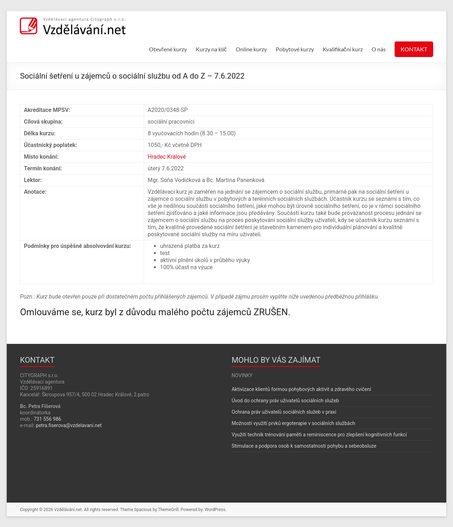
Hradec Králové (167, 156)
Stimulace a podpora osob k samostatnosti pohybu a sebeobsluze (303, 446)
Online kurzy (251, 49)
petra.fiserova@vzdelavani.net (69, 425)
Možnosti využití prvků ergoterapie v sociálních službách (293, 423)
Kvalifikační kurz (343, 49)
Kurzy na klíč (211, 49)
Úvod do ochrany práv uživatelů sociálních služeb (285, 400)
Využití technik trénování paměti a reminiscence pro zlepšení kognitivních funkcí (319, 434)
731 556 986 (47, 419)
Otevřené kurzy (168, 49)
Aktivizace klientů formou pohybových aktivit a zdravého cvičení (301, 389)
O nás (379, 49)
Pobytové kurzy (295, 49)
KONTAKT (414, 49)
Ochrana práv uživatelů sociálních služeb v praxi (283, 412)
